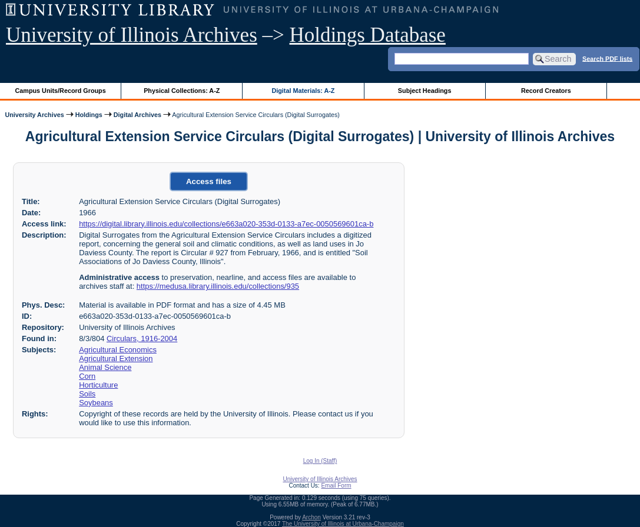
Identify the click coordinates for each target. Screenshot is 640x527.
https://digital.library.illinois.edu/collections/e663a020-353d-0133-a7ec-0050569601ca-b (226, 223)
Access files (208, 181)
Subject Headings (425, 90)
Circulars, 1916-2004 (142, 338)
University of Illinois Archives (131, 35)
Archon (311, 517)
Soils (87, 393)
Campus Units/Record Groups (60, 90)
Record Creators (546, 90)
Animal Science (105, 367)
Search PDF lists (607, 58)
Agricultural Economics (118, 349)
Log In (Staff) (320, 461)
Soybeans (96, 402)
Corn (87, 376)
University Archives (34, 114)
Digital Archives (137, 114)
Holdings (88, 114)
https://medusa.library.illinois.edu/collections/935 (218, 286)
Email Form (336, 485)
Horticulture (98, 385)
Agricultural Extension (115, 358)
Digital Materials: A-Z (302, 90)
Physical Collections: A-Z (182, 90)
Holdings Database (368, 35)
